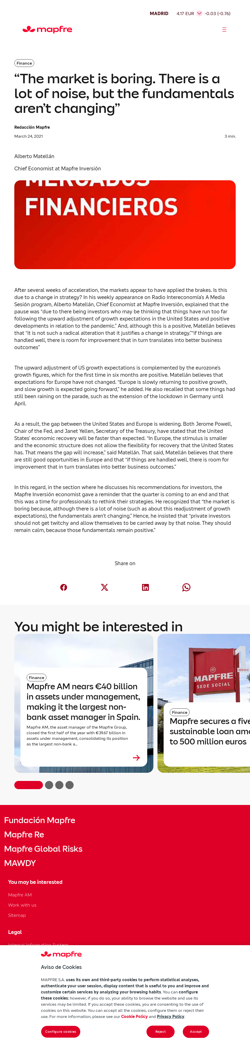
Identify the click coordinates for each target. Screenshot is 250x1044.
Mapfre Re (24, 834)
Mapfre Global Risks (43, 849)
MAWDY (20, 863)
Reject (160, 1031)
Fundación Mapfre (39, 820)
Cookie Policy (134, 1016)
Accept (196, 1031)
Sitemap (17, 915)
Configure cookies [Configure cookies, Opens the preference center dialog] (60, 1031)
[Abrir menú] (224, 30)
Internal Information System (38, 945)
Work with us (22, 905)
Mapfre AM (20, 895)
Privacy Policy (170, 1016)
